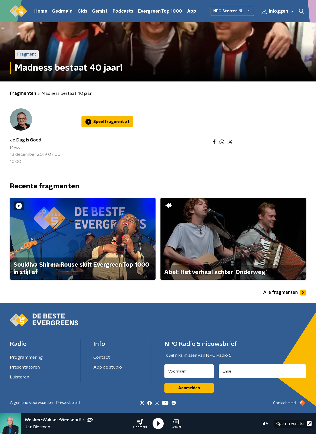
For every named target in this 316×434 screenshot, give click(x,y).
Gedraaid (62, 11)
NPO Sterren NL (232, 11)
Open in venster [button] (294, 423)
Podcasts (123, 11)
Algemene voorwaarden (31, 403)
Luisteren (19, 377)
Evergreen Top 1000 (160, 11)
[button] (140, 424)
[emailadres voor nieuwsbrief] (262, 371)
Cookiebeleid (284, 403)
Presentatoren (25, 367)
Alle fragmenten (284, 293)
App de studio (107, 367)
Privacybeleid (68, 403)
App (191, 11)
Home (40, 11)
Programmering (26, 357)
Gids (82, 11)
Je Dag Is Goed (25, 140)
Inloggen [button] (277, 11)
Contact (101, 357)
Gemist (100, 11)
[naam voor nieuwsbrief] (189, 371)
